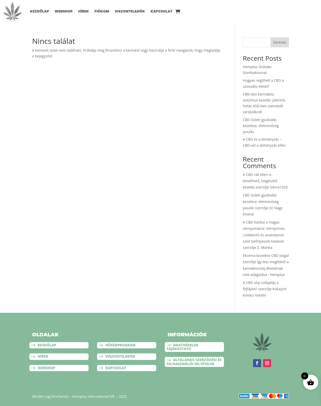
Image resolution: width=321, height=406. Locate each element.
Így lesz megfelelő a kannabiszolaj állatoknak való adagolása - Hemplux (266, 268)
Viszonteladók (130, 11)
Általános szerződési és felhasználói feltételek (194, 361)
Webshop (64, 11)
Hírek (83, 11)
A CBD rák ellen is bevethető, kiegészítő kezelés (260, 180)
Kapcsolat (161, 11)
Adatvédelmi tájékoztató (182, 347)
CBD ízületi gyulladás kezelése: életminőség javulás (261, 125)
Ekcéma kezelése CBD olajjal (266, 255)
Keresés (279, 42)
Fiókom (102, 11)
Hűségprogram (120, 345)
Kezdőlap (39, 11)
